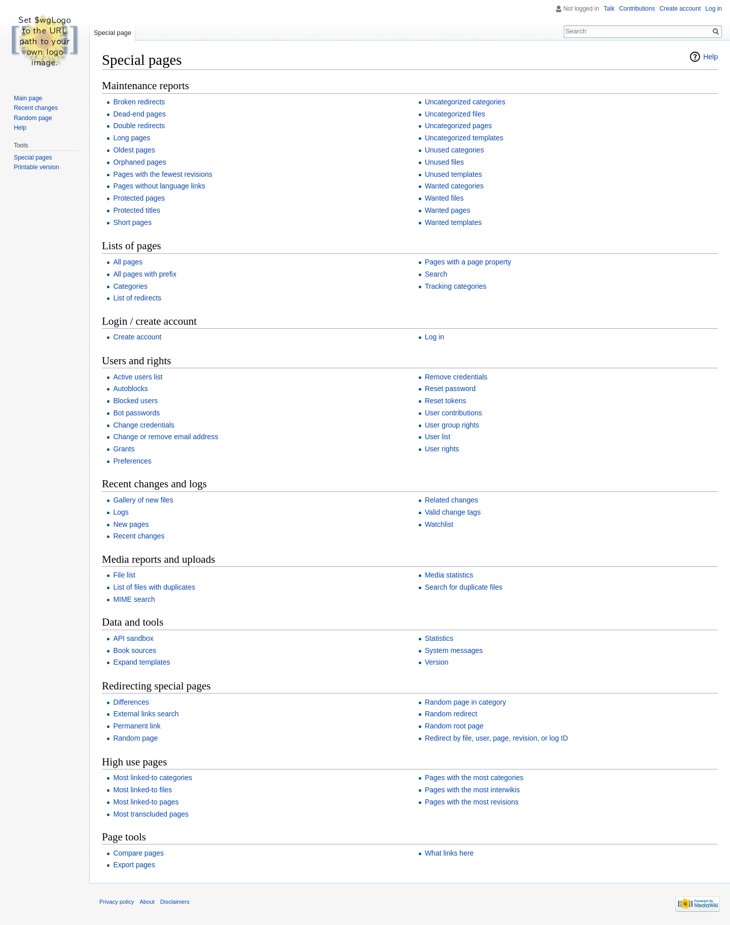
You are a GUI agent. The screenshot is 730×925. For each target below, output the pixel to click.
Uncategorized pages (458, 126)
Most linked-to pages (145, 802)
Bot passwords (136, 413)
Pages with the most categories (474, 778)
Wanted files (444, 198)
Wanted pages (447, 210)
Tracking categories (456, 286)
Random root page (454, 726)
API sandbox (133, 638)
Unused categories (454, 150)
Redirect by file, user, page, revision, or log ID (496, 738)
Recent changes (138, 536)
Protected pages (139, 198)
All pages (127, 262)
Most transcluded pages (151, 814)
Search (436, 274)
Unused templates (453, 174)
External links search (145, 714)
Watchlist (439, 524)
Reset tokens (445, 401)
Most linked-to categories (152, 778)
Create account (137, 337)
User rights (442, 449)
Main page (28, 98)
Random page (135, 738)
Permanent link (136, 726)
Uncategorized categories (465, 102)
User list (438, 437)
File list (124, 575)
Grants (123, 449)
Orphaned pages (139, 162)
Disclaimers (175, 902)
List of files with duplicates (154, 587)
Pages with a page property (468, 262)
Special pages (33, 157)
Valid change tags (453, 512)
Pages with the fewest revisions (162, 174)
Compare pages (138, 853)
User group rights (452, 425)
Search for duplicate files (463, 587)
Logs (120, 512)
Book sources (134, 650)
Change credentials (143, 425)
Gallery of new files (143, 500)
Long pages (131, 138)
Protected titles (136, 210)
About (147, 902)
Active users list (137, 377)
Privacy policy (116, 902)
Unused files (444, 162)
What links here (449, 853)
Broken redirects (139, 102)
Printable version (36, 167)
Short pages (132, 222)
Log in (434, 337)
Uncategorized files (455, 114)
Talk (609, 8)
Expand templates (141, 662)
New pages (131, 524)
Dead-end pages (139, 114)
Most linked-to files (142, 790)
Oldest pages (134, 150)
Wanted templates (453, 222)
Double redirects (139, 126)
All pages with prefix (144, 274)
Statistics (439, 638)
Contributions (637, 8)
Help (710, 57)
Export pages (134, 865)
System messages (454, 650)
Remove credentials (456, 377)
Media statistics (449, 575)
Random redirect (451, 714)
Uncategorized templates (464, 138)
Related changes (451, 500)
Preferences (132, 461)
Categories (130, 286)
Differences (131, 702)
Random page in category (465, 702)
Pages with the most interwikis (472, 790)
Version (437, 662)
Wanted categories (454, 186)
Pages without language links (159, 186)
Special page (112, 32)
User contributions (453, 413)
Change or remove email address (165, 437)
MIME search (134, 599)
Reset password (450, 388)
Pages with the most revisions (472, 802)
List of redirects (137, 298)
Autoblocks (130, 388)
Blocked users (135, 401)
